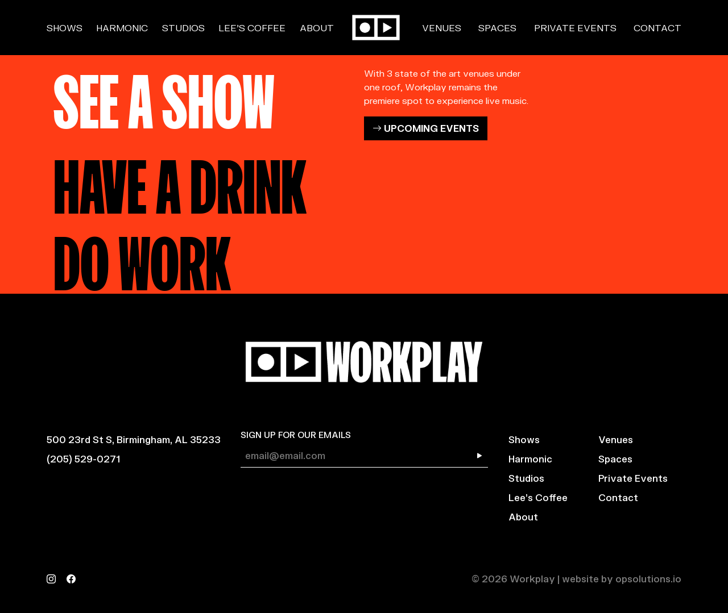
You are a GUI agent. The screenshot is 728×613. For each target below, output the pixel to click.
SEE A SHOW (164, 95)
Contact (657, 27)
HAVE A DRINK (180, 180)
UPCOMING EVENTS (426, 128)
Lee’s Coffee (252, 27)
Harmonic (122, 27)
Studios (183, 27)
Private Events (575, 27)
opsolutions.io (648, 578)
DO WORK (142, 257)
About (317, 27)
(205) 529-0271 (83, 458)
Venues (441, 27)
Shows (64, 27)
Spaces (497, 27)
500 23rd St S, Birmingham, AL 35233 (134, 439)
